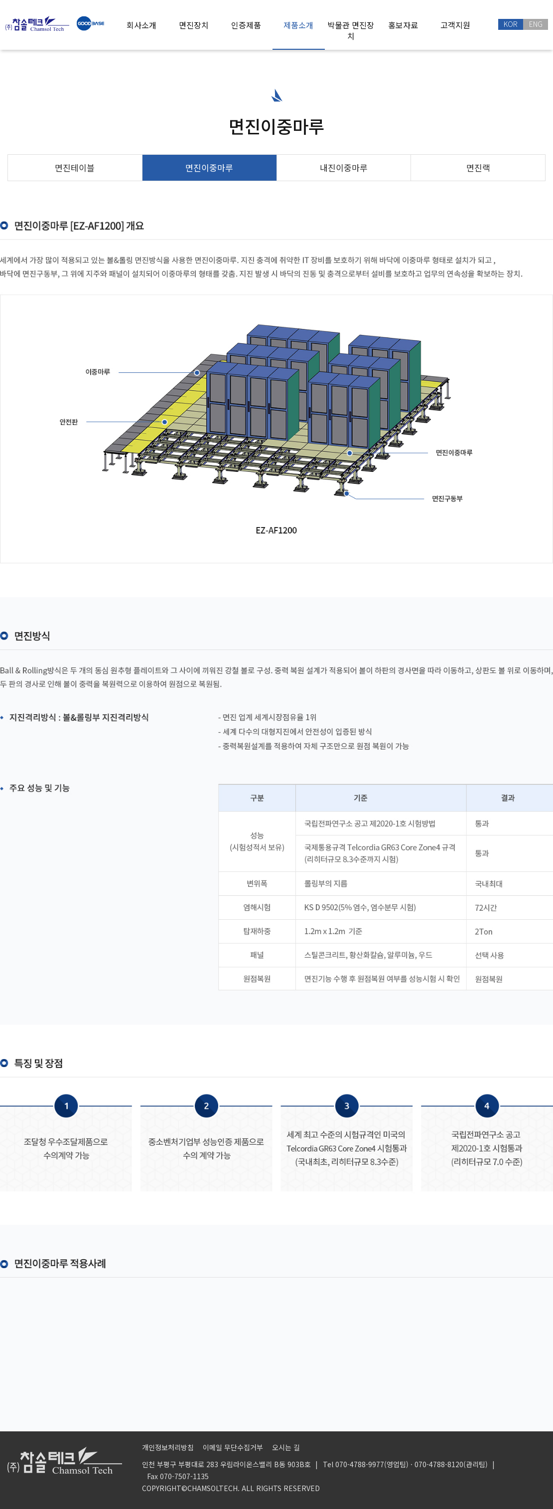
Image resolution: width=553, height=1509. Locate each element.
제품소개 (298, 25)
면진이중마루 (209, 167)
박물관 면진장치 (350, 30)
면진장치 (194, 25)
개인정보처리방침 (168, 1447)
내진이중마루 (344, 167)
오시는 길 (286, 1447)
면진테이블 (75, 167)
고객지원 (455, 25)
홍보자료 (403, 25)
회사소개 (141, 25)
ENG (536, 24)
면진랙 (478, 167)
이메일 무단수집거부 (233, 1447)
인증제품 (246, 25)
